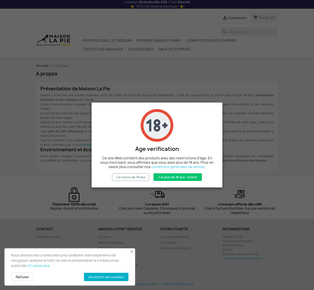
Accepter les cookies (106, 277)
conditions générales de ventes (178, 166)
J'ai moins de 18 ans (130, 177)
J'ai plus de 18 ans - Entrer (177, 177)
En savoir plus (39, 265)
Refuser (22, 277)
